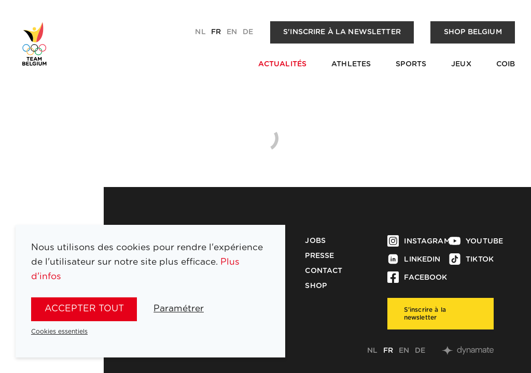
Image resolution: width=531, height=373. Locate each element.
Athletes (351, 64)
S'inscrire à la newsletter (342, 32)
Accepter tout (84, 308)
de (248, 32)
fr (216, 32)
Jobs (315, 241)
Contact (323, 271)
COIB (505, 64)
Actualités (282, 64)
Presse (319, 256)
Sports (411, 64)
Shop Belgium (473, 32)
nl (200, 32)
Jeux (461, 64)
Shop (316, 286)
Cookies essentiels (59, 331)
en (232, 32)
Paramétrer (178, 308)
